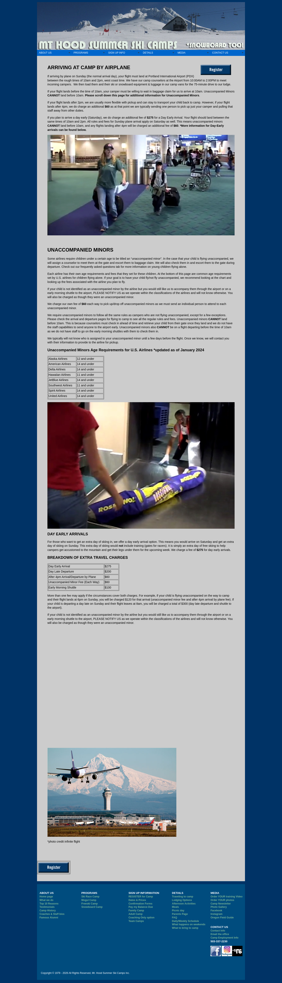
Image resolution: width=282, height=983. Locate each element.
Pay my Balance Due (141, 907)
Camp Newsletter (220, 903)
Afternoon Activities (184, 903)
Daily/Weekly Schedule (185, 921)
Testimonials (47, 907)
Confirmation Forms (140, 903)
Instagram (216, 914)
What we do (46, 900)
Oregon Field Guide (222, 917)
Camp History (48, 910)
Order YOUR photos (222, 900)
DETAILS (148, 52)
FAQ (174, 917)
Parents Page (180, 914)
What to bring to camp (185, 927)
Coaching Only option (142, 917)
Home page (46, 896)
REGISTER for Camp (141, 896)
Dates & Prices (137, 900)
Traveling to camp (182, 896)
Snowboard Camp (92, 907)
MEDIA (182, 52)
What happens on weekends (188, 924)
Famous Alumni (49, 917)
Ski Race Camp (90, 896)
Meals (175, 907)
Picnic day (178, 910)
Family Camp (136, 910)
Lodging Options (182, 900)
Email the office (219, 934)
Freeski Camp (89, 903)
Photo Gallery (218, 907)
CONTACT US (220, 52)
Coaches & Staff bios (52, 914)
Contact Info (217, 930)
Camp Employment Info (224, 937)
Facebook (216, 910)
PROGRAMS (81, 52)
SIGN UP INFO (116, 52)
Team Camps (136, 921)
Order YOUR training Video (226, 896)
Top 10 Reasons (49, 903)
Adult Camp (135, 914)
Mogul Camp (88, 900)
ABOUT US (45, 52)
